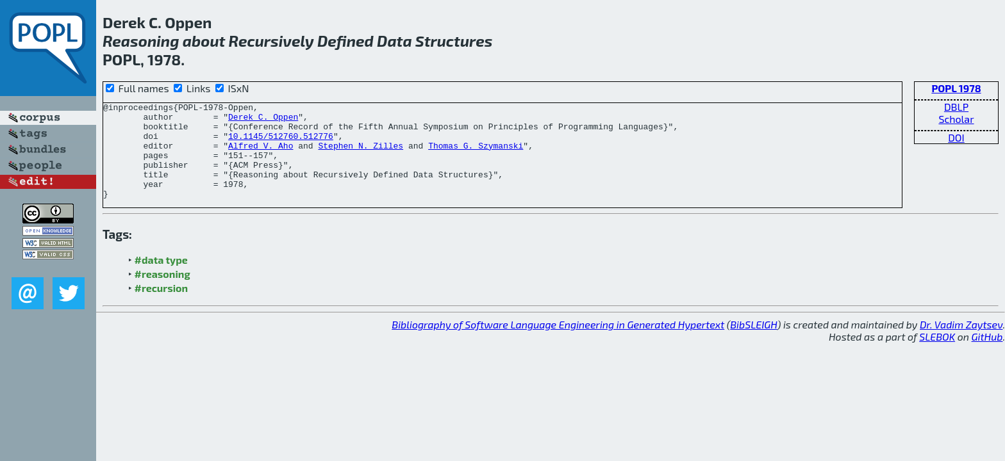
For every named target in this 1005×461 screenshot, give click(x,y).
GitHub (987, 356)
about (204, 40)
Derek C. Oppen (263, 120)
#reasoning (162, 293)
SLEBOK (937, 356)
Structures (454, 40)
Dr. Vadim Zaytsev (961, 343)
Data (394, 40)
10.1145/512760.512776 (280, 143)
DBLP (956, 107)
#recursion (161, 307)
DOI (956, 137)
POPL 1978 (956, 88)
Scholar (956, 119)
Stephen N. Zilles (360, 155)
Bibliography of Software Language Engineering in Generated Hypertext (558, 343)
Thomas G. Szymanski (475, 155)
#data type (161, 279)
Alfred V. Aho (260, 155)
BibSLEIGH (753, 343)
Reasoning (141, 40)
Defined (345, 40)
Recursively (271, 40)
